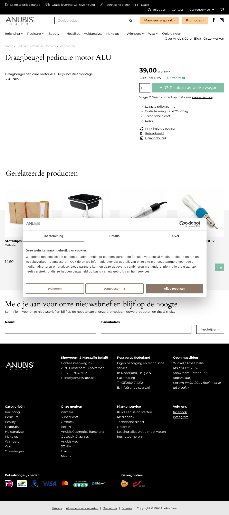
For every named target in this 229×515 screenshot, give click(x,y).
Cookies (127, 508)
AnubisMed (69, 441)
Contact (177, 9)
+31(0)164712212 (131, 383)
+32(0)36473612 (75, 373)
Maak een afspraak (158, 20)
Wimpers (12, 441)
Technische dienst (130, 422)
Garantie (123, 427)
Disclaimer (110, 508)
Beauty (10, 422)
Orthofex (67, 422)
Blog (197, 38)
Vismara (67, 412)
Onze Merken (213, 38)
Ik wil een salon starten (134, 412)
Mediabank (125, 417)
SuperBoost (69, 417)
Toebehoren (67, 46)
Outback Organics (75, 436)
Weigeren (54, 288)
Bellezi (66, 427)
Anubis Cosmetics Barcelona (82, 432)
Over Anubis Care (178, 38)
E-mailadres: (111, 322)
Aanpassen (114, 288)
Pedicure (23, 46)
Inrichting (12, 412)
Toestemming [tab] (53, 236)
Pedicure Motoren (44, 46)
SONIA (66, 446)
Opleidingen (14, 451)
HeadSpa (12, 427)
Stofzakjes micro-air (21, 241)
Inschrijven (209, 329)
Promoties (194, 20)
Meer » (66, 456)
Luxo (64, 451)
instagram (181, 417)
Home (9, 46)
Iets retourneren (129, 436)
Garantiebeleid (155, 138)
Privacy (57, 508)
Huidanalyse (14, 432)
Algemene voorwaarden (82, 508)
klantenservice (202, 97)
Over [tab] (175, 236)
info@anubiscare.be (79, 378)
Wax (8, 446)
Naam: (10, 322)
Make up (11, 436)
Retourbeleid (154, 133)
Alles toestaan (174, 288)
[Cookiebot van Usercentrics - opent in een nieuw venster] (185, 224)
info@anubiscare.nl (135, 387)
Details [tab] (114, 236)
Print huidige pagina (160, 128)
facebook (180, 412)
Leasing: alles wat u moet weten (141, 432)
